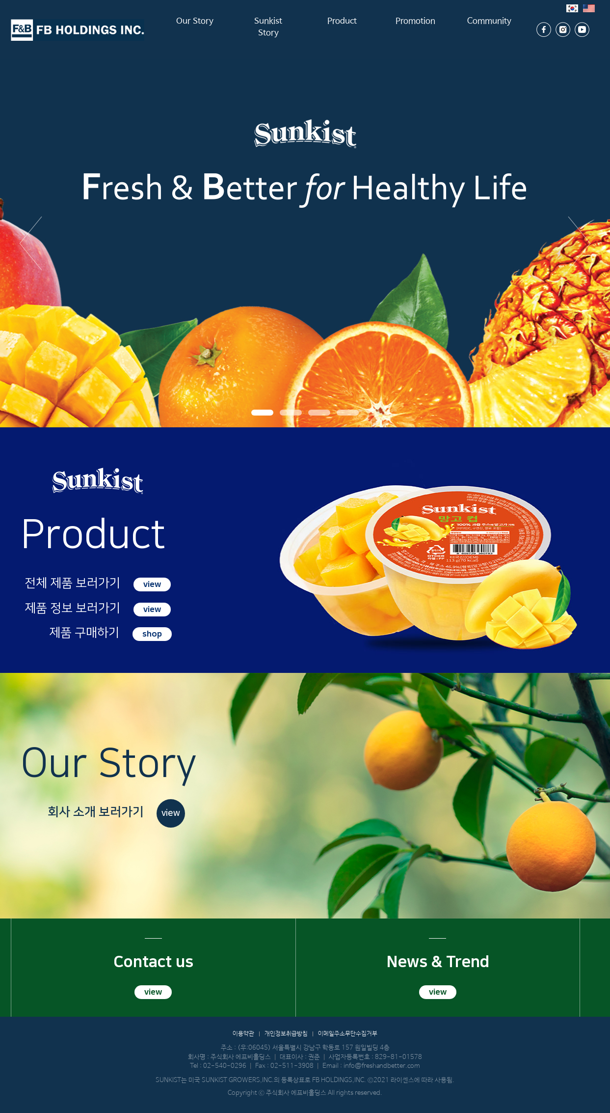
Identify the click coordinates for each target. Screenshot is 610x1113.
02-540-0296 (224, 1066)
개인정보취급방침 (286, 1033)
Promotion (415, 29)
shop (152, 634)
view (152, 584)
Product (342, 29)
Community (489, 29)
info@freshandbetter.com (382, 1066)
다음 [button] (579, 243)
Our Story (194, 29)
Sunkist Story (268, 29)
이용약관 (243, 1033)
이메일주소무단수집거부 (347, 1033)
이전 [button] (30, 243)
